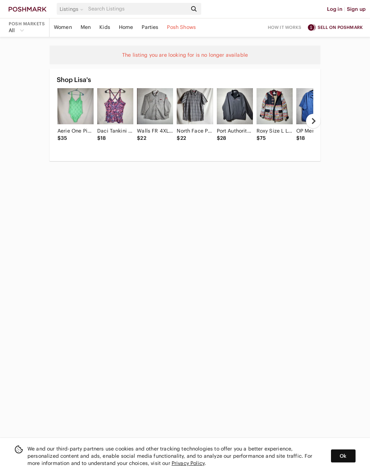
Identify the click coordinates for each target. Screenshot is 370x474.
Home (126, 27)
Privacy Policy (188, 463)
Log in (335, 9)
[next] (313, 121)
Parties (150, 27)
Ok (343, 456)
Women (63, 27)
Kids (104, 27)
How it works (285, 27)
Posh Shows (181, 27)
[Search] (137, 9)
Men (86, 27)
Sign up (356, 9)
